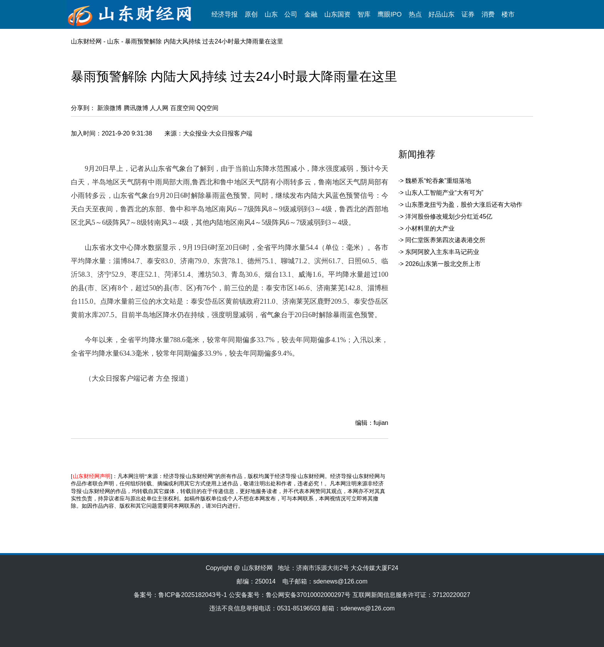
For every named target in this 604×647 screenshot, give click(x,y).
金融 (310, 14)
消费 (488, 14)
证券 (468, 14)
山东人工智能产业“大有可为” (444, 192)
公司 (290, 14)
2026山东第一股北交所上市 (443, 264)
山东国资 (337, 14)
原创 (251, 14)
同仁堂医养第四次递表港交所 (445, 240)
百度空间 (182, 108)
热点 (415, 14)
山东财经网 (86, 41)
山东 (271, 14)
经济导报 (224, 14)
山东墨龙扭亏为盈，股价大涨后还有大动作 (463, 204)
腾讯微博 (136, 108)
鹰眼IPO (390, 14)
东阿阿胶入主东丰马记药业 (442, 252)
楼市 (508, 14)
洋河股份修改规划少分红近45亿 (448, 216)
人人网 (159, 108)
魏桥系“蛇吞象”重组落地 (438, 180)
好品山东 (441, 14)
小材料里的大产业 (430, 228)
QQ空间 (207, 108)
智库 (364, 14)
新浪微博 (109, 108)
